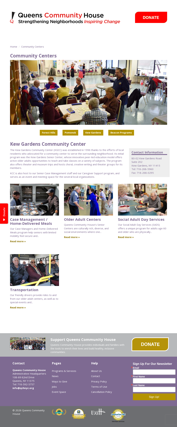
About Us (96, 371)
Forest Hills (48, 132)
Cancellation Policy (101, 391)
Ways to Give (152, 33)
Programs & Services (40, 33)
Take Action (100, 33)
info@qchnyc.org (23, 388)
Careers (18, 39)
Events (133, 33)
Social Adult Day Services (141, 219)
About (15, 33)
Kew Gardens (93, 132)
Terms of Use (99, 386)
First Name (139, 376)
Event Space (34, 39)
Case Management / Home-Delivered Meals (31, 221)
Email (136, 368)
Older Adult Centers (82, 219)
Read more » (18, 241)
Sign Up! (154, 397)
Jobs (54, 386)
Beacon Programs (121, 132)
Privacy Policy (99, 381)
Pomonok (70, 132)
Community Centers (75, 33)
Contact (95, 376)
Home (13, 46)
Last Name (139, 385)
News (118, 33)
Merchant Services (118, 421)
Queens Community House (69, 18)
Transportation (24, 289)
